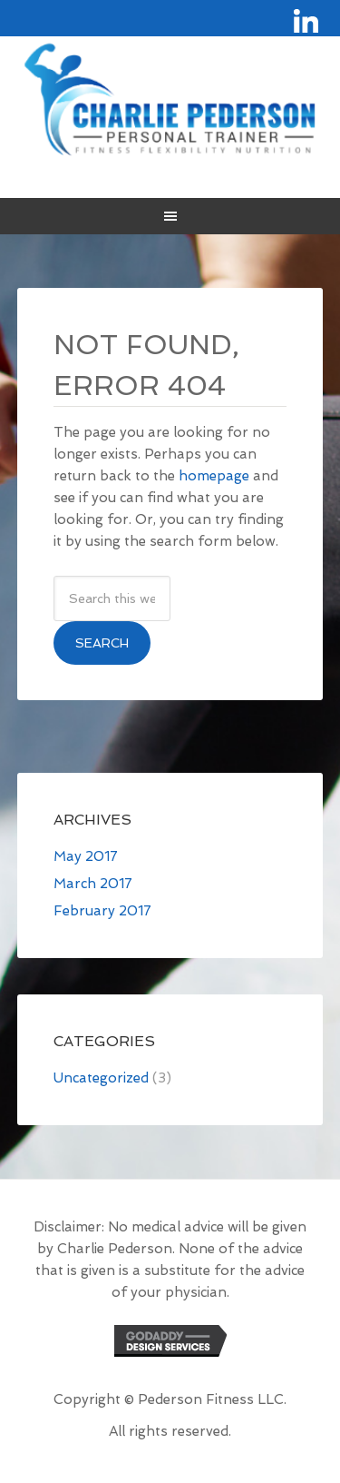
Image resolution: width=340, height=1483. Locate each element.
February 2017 (102, 911)
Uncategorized (101, 1078)
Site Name (170, 99)
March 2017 (92, 883)
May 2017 (85, 856)
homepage (214, 476)
